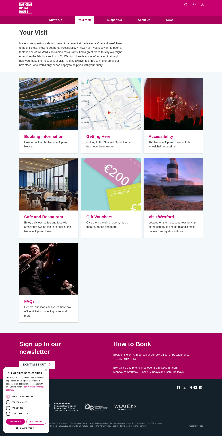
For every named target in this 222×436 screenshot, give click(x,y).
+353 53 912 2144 (124, 359)
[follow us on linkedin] (201, 387)
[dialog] (26, 400)
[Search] (186, 4)
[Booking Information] (48, 104)
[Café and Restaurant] (48, 184)
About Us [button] (144, 19)
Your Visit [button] (84, 19)
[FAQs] (48, 269)
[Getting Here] (110, 104)
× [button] (46, 370)
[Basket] (194, 4)
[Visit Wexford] (173, 184)
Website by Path (196, 426)
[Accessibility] (173, 104)
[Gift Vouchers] (110, 184)
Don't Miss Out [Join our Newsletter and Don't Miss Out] (37, 364)
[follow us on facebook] (179, 387)
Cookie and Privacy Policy (100, 426)
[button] (26, 428)
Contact (143, 426)
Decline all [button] (36, 421)
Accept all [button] (15, 421)
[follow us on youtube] (195, 387)
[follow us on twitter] (184, 387)
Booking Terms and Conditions (125, 426)
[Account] (202, 4)
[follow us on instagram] (190, 387)
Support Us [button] (114, 19)
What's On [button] (55, 19)
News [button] (169, 19)
